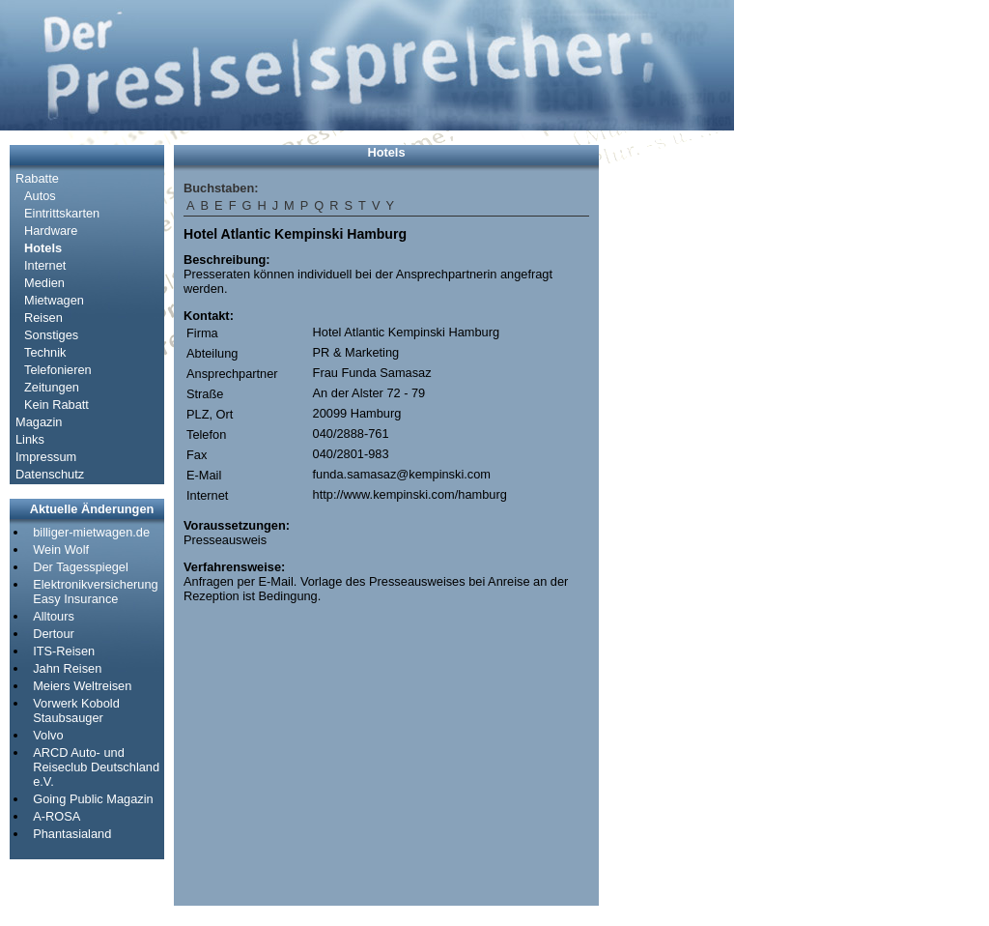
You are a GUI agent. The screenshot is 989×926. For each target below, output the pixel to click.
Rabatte (37, 178)
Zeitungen (51, 387)
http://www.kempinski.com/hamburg (410, 494)
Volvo (48, 735)
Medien (44, 282)
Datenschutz (49, 474)
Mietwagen (54, 300)
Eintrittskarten (61, 213)
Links (29, 439)
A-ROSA (56, 816)
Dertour (53, 633)
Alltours (53, 616)
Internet (45, 265)
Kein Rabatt (56, 404)
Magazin (38, 422)
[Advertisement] (666, 435)
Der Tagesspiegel (80, 567)
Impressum (45, 456)
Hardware (50, 230)
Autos (40, 195)
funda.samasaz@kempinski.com (402, 474)
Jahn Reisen (67, 668)
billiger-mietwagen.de (91, 532)
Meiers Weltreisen (82, 686)
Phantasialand (72, 833)
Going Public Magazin (93, 799)
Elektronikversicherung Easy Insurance (95, 591)
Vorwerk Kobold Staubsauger (76, 710)
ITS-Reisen (64, 651)
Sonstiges (51, 335)
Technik (45, 352)
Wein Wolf (61, 549)
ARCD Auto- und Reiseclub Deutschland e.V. (96, 767)
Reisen (43, 317)
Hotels (43, 248)
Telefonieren (58, 369)
